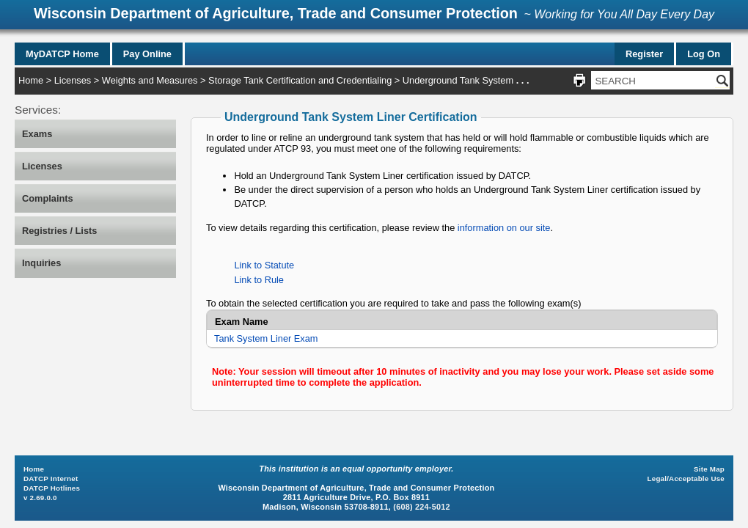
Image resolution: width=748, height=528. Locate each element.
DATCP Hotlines (51, 488)
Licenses (73, 80)
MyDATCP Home (62, 53)
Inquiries (41, 262)
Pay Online (147, 53)
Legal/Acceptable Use (686, 478)
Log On (703, 53)
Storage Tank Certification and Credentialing (300, 80)
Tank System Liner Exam (266, 338)
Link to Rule (259, 279)
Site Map (709, 469)
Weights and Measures (150, 80)
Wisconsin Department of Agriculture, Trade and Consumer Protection (276, 13)
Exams (37, 133)
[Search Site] (653, 80)
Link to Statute (264, 265)
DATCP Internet (50, 478)
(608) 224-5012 (421, 506)
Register (644, 53)
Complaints (47, 198)
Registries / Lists (59, 230)
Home (30, 80)
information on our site (504, 227)
